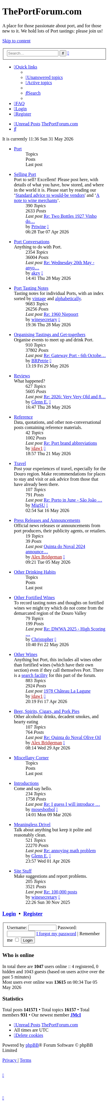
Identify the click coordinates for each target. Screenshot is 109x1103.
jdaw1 (37, 448)
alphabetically (68, 298)
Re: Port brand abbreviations (70, 443)
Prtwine (38, 226)
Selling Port (25, 174)
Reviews (22, 375)
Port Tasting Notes (31, 288)
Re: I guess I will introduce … (72, 804)
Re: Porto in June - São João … (73, 500)
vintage (39, 298)
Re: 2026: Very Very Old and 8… (75, 396)
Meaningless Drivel (32, 824)
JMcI (75, 1014)
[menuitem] (44, 77)
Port (18, 148)
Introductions (26, 783)
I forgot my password (56, 933)
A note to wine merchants (56, 198)
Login (9, 914)
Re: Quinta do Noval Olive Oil (72, 737)
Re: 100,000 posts (60, 891)
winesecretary (44, 319)
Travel (20, 463)
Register (32, 914)
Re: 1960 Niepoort (61, 314)
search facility (35, 675)
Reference (23, 416)
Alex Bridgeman (46, 556)
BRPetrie (40, 360)
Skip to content (16, 40)
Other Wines (25, 654)
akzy (35, 273)
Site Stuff (23, 870)
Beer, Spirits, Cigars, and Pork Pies (46, 711)
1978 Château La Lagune (67, 691)
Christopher (42, 639)
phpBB (32, 1045)
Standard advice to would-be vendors (50, 195)
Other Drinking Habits (35, 571)
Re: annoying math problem (70, 850)
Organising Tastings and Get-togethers (49, 334)
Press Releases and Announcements (47, 520)
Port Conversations (31, 241)
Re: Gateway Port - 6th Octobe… (75, 355)
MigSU (38, 505)
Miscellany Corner (31, 757)
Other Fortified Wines (34, 597)
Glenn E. (39, 401)
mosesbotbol (43, 809)
